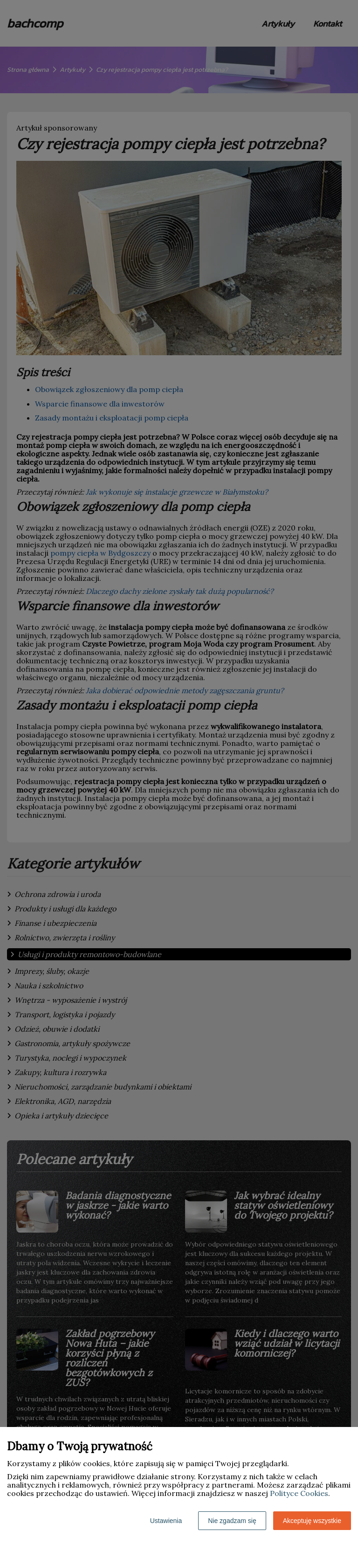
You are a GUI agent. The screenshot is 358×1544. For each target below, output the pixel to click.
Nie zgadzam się (232, 1520)
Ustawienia (166, 1520)
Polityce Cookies (299, 1493)
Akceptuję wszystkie (312, 1520)
